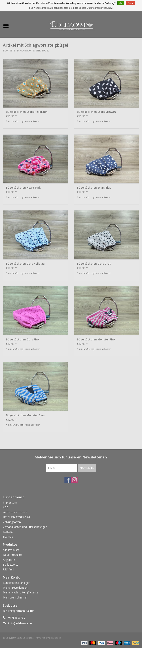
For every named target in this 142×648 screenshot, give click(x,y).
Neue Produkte (12, 555)
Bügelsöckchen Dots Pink (22, 339)
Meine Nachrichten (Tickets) (20, 592)
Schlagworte (25, 50)
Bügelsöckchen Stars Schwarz (97, 112)
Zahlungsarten (12, 522)
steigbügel (42, 50)
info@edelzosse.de (20, 623)
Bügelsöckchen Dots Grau (94, 263)
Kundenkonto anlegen (16, 583)
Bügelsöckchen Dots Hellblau (25, 263)
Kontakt (8, 531)
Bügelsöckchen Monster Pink (96, 339)
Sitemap (8, 536)
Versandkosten (32, 121)
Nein (130, 3)
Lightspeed (55, 637)
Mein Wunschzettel (15, 597)
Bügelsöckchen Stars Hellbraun (27, 112)
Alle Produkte (11, 550)
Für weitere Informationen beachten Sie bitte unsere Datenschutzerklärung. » (71, 8)
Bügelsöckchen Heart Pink (23, 187)
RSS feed (8, 569)
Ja (120, 3)
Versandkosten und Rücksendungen (25, 527)
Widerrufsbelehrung (15, 512)
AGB (5, 507)
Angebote (9, 560)
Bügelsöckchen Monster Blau (25, 415)
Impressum (10, 502)
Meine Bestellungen (15, 587)
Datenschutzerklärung (16, 517)
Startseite (9, 50)
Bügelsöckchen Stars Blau (94, 187)
